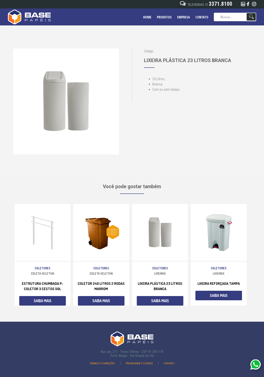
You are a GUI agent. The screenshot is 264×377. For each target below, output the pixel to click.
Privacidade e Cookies (139, 363)
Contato (169, 363)
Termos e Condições (103, 363)
